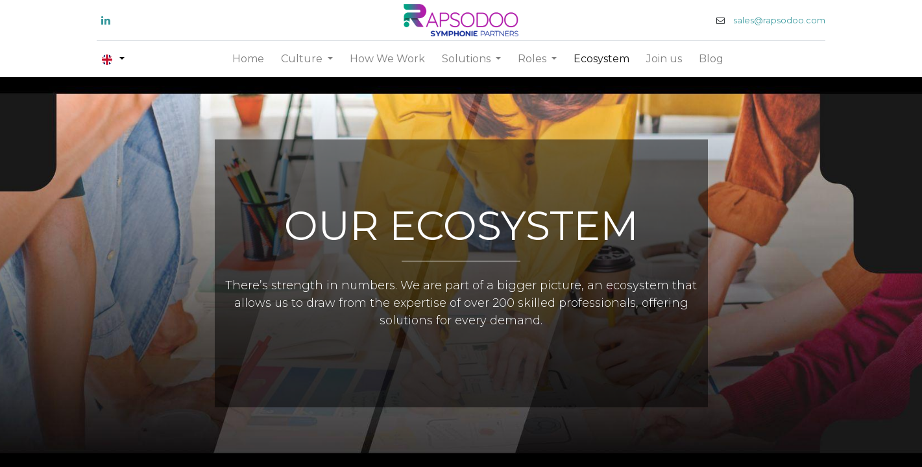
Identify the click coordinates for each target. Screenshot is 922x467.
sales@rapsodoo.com (775, 20)
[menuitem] (248, 59)
